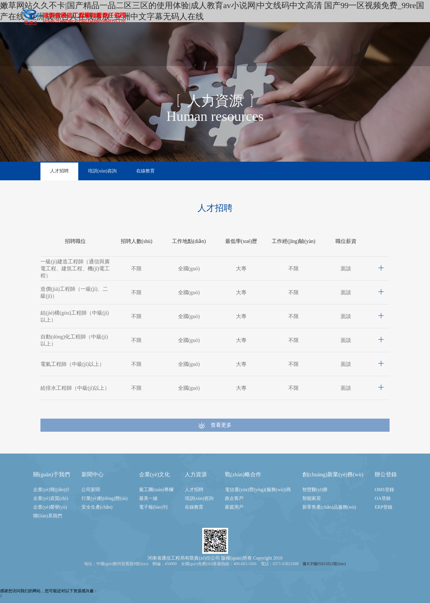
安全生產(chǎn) (97, 507)
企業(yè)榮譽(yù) (50, 507)
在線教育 (145, 170)
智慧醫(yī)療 (315, 489)
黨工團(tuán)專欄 (156, 489)
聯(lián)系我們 (47, 515)
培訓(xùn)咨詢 (102, 170)
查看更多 (215, 425)
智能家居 (311, 498)
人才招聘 (59, 170)
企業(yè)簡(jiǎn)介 (51, 489)
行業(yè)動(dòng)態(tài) (104, 498)
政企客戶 (234, 498)
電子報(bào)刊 (153, 507)
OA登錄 (383, 498)
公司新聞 (90, 489)
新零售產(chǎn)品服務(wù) (329, 507)
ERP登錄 (383, 507)
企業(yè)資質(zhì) (50, 498)
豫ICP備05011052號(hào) (324, 564)
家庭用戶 (234, 507)
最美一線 (148, 498)
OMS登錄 (384, 489)
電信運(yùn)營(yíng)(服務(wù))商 (258, 489)
